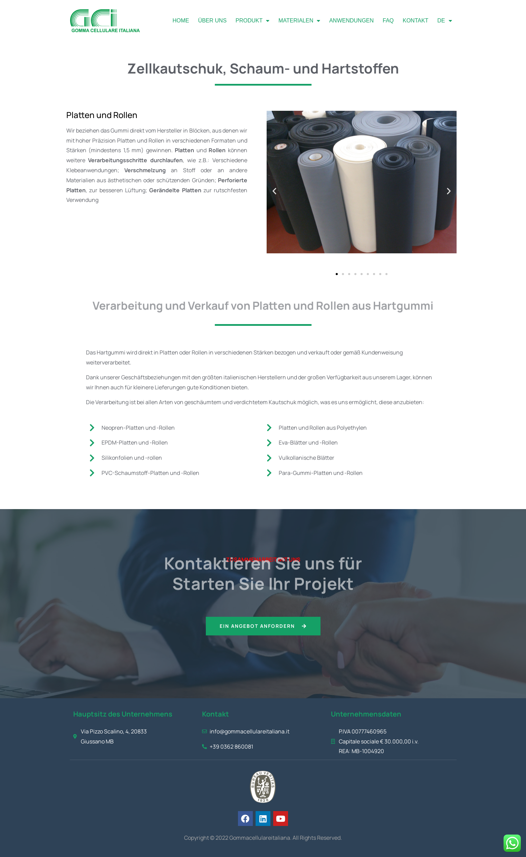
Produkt (252, 20)
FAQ (388, 20)
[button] (274, 190)
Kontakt (415, 20)
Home (180, 20)
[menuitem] (444, 21)
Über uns (212, 20)
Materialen (299, 20)
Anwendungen (351, 20)
